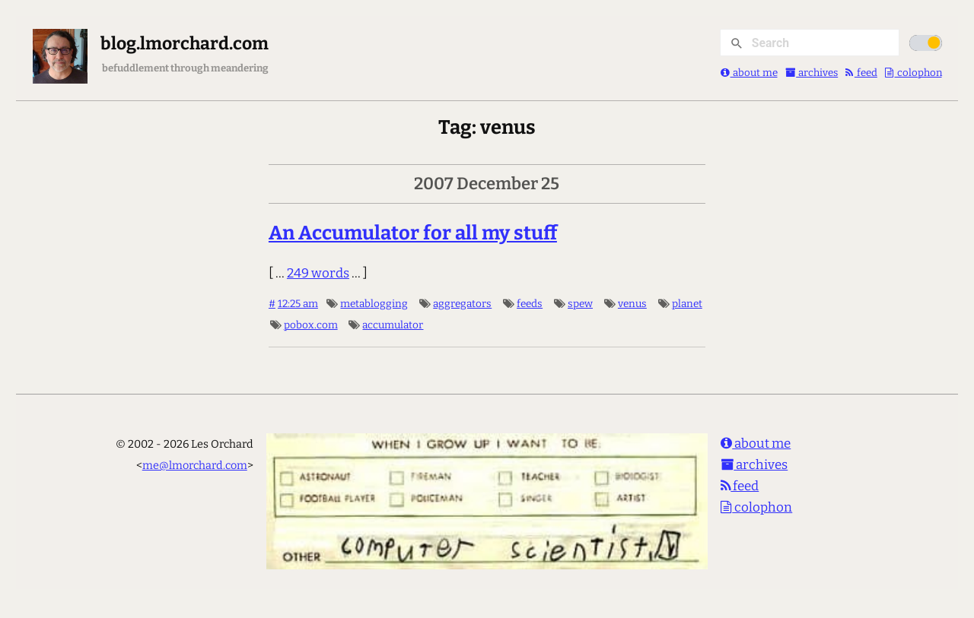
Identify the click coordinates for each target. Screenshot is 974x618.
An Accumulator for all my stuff (413, 233)
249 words (318, 273)
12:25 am (298, 303)
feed (861, 73)
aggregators (462, 303)
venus (632, 303)
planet (687, 303)
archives (812, 73)
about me (749, 73)
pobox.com (311, 325)
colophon (913, 73)
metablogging (374, 303)
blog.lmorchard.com (184, 43)
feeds (530, 303)
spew (580, 303)
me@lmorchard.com (194, 465)
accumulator (392, 325)
